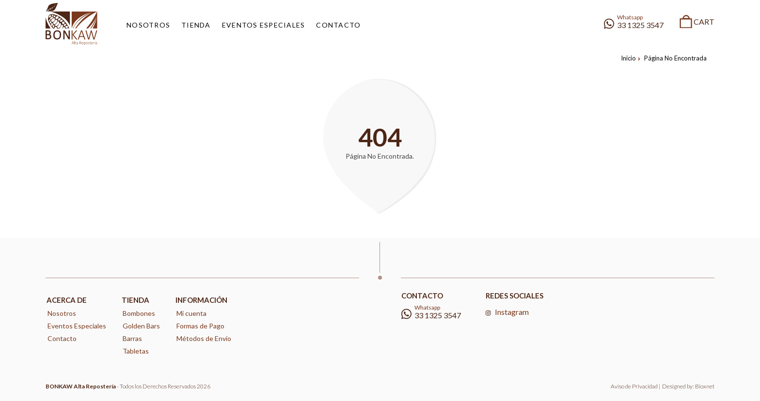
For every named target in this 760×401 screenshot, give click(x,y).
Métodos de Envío (203, 338)
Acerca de (67, 300)
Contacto (62, 338)
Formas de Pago (200, 326)
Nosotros (62, 313)
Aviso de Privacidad (635, 386)
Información (201, 300)
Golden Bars (141, 326)
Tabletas (136, 351)
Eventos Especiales (77, 326)
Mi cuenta (191, 313)
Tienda (135, 300)
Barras (132, 338)
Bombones (139, 313)
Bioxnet (704, 386)
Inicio (630, 58)
